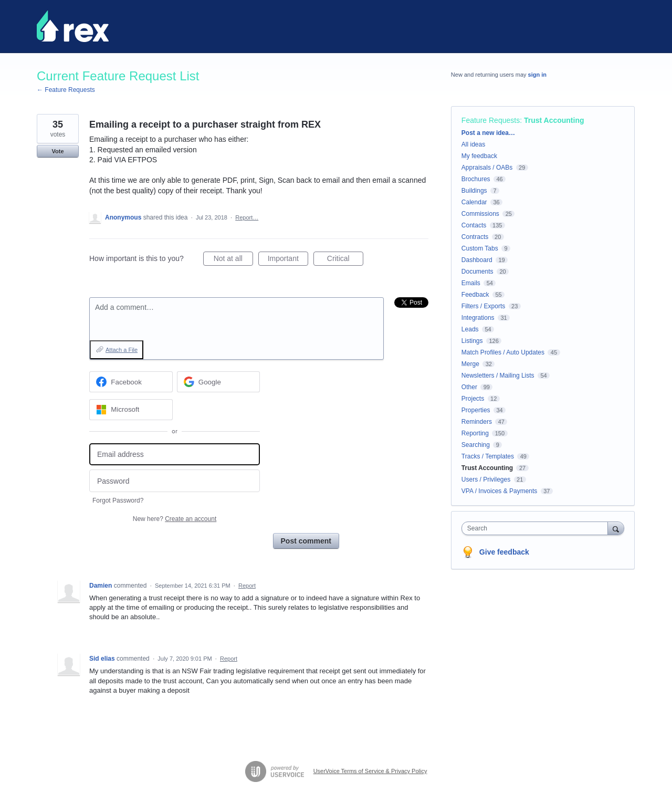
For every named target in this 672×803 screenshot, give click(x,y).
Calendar (474, 202)
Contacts (473, 225)
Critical (345, 260)
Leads (470, 329)
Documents (477, 271)
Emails (470, 283)
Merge (470, 364)
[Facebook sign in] (131, 381)
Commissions (480, 213)
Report (247, 585)
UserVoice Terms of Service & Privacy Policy (370, 771)
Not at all (233, 260)
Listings (472, 341)
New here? (174, 519)
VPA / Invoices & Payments (499, 491)
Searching (475, 445)
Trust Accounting (554, 120)
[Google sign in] (218, 381)
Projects (472, 398)
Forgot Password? (117, 500)
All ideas (473, 144)
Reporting (475, 433)
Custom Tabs (479, 248)
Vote (57, 151)
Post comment (306, 541)
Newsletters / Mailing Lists (497, 375)
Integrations (478, 317)
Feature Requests (490, 120)
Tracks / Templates (487, 456)
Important (288, 260)
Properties (475, 410)
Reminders (476, 421)
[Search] (615, 528)
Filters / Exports (483, 306)
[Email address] (174, 454)
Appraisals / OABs (486, 167)
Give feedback (504, 552)
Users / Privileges (485, 479)
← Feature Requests (66, 89)
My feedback (479, 156)
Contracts (474, 237)
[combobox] (537, 528)
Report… (246, 217)
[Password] (174, 481)
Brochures (475, 179)
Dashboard (476, 260)
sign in (537, 74)
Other (469, 387)
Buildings (474, 190)
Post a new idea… (488, 133)
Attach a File (122, 350)
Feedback (475, 294)
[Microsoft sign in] (131, 409)
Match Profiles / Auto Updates (502, 352)
